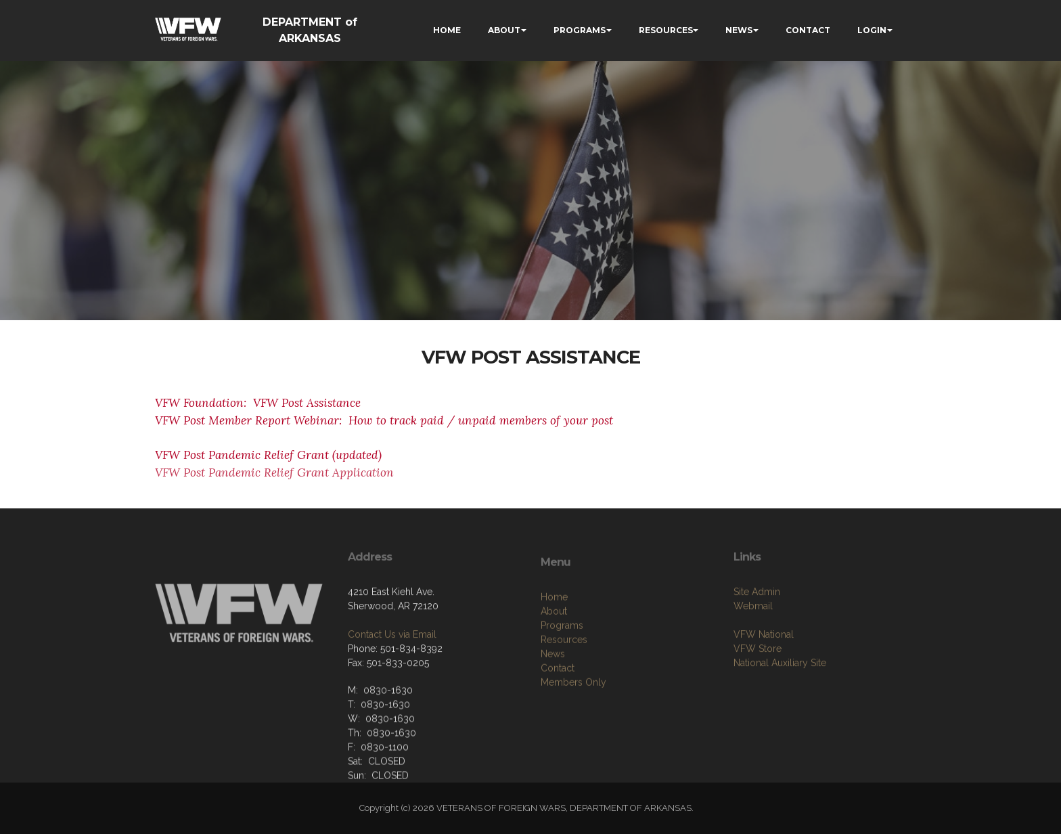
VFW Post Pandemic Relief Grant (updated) (268, 454)
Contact (557, 708)
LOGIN (871, 30)
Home (554, 637)
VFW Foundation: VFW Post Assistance (258, 402)
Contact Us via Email (392, 667)
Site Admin (756, 624)
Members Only (573, 723)
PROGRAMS (580, 30)
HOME (447, 30)
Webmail (753, 639)
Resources (564, 680)
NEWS (738, 30)
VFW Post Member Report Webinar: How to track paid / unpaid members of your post (384, 420)
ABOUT (504, 30)
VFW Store (757, 681)
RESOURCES (666, 30)
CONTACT (808, 30)
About (554, 651)
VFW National (763, 667)
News (553, 694)
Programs (562, 666)
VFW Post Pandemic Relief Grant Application (274, 472)
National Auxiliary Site (779, 695)
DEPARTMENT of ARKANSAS (310, 30)
